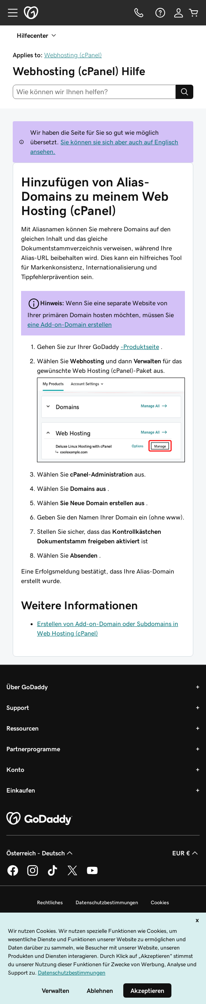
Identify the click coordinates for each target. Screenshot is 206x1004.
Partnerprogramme (33, 749)
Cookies (160, 902)
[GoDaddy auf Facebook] (12, 874)
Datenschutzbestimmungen (107, 902)
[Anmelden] (178, 12)
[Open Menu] (9, 13)
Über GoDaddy (27, 687)
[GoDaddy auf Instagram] (32, 874)
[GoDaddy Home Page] (39, 819)
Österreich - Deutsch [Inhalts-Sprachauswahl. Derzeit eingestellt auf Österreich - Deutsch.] (40, 853)
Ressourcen (22, 728)
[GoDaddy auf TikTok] (52, 874)
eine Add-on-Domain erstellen (69, 324)
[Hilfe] (159, 13)
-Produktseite (139, 346)
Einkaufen (20, 790)
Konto (15, 769)
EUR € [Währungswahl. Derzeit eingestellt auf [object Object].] (186, 853)
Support (17, 707)
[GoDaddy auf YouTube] (92, 874)
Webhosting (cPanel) (73, 55)
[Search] (184, 92)
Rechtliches (50, 902)
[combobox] (94, 91)
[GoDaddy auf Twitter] (72, 874)
